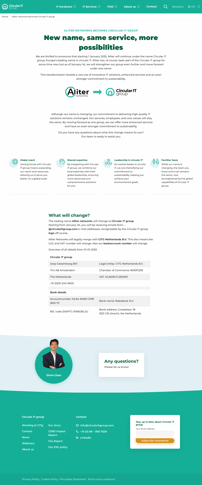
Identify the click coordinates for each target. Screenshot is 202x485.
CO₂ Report (55, 441)
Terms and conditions (101, 479)
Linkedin (85, 437)
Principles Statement (73, 479)
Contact (27, 431)
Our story (54, 425)
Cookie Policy (49, 479)
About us (28, 449)
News (25, 437)
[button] (155, 440)
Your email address (155, 432)
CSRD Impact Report (57, 433)
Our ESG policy (57, 447)
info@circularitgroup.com (97, 425)
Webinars (28, 443)
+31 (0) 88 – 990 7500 (93, 431)
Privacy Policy (31, 479)
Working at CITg (32, 425)
